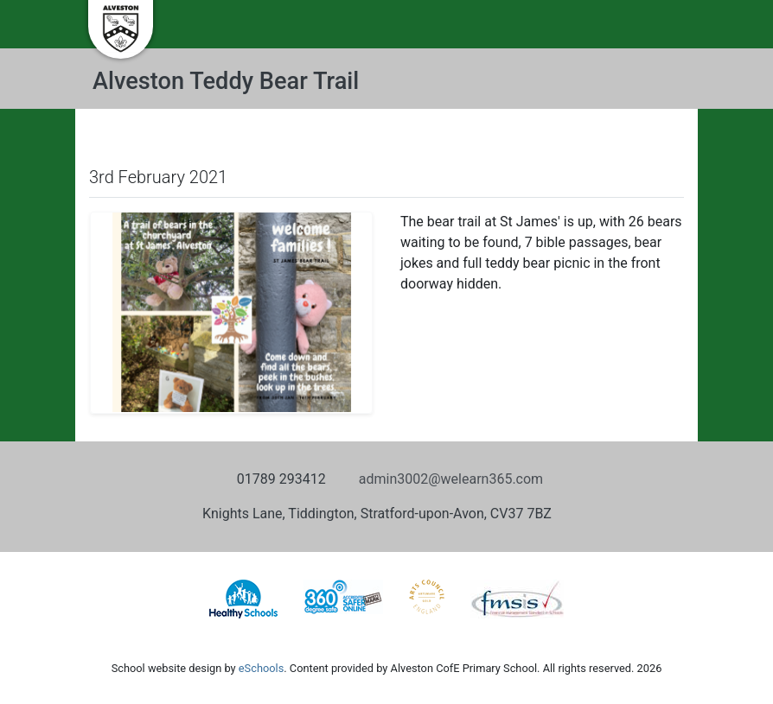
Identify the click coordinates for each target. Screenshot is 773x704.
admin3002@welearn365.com (451, 479)
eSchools (261, 668)
